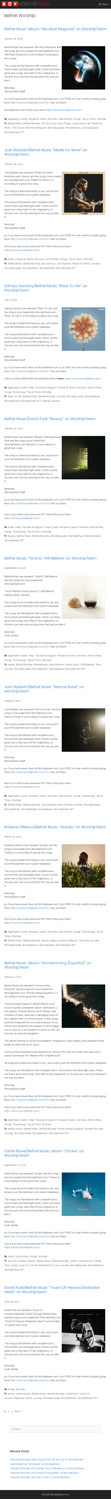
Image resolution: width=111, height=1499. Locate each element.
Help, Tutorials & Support (43, 387)
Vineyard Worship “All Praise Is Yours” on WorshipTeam (40, 1477)
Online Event (51, 527)
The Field (84, 940)
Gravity (45, 940)
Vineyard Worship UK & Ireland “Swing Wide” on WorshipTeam (44, 1472)
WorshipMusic (73, 127)
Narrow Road (64, 804)
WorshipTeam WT (14, 132)
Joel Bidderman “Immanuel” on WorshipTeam (35, 1464)
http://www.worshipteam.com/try (29, 102)
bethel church (15, 1128)
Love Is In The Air (28, 1265)
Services (53, 118)
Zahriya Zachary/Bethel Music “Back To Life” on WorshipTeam (45, 288)
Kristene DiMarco (67, 940)
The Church (18, 127)
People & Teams (38, 118)
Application (14, 118)
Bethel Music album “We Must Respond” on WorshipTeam (55, 29)
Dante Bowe (86, 1260)
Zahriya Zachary (51, 400)
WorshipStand (90, 127)
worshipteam (45, 809)
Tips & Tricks (89, 118)
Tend (98, 664)
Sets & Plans (65, 118)
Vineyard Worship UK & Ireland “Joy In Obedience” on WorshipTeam (47, 1468)
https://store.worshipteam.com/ (64, 109)
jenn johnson (48, 263)
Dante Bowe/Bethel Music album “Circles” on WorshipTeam (44, 1153)
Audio (24, 118)
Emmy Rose (72, 664)
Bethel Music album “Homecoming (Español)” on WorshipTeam (48, 965)
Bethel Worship (31, 123)
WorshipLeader (56, 127)
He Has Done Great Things (56, 123)
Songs (77, 118)
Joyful (14, 1265)
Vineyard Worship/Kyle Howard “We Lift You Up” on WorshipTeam (47, 1459)
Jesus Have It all (81, 123)
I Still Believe (87, 664)
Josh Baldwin (64, 263)
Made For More (81, 263)
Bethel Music (15, 123)
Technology (19, 392)
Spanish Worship (94, 1128)
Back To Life (15, 396)
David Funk (72, 1393)
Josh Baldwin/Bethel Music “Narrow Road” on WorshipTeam (44, 689)
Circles (74, 1260)
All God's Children (17, 1260)
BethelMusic (41, 664)
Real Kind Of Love (49, 1265)
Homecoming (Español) (70, 1128)
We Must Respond (36, 127)
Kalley (53, 940)
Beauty (12, 535)
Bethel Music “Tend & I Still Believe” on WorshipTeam (50, 558)
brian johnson (56, 664)
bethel (11, 664)
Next (18, 1411)
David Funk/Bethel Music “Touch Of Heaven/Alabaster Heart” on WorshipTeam (52, 1289)
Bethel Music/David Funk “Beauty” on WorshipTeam (49, 418)
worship (95, 263)
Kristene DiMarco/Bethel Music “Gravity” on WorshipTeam (55, 827)
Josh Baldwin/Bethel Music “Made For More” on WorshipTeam (45, 152)
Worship (101, 118)
